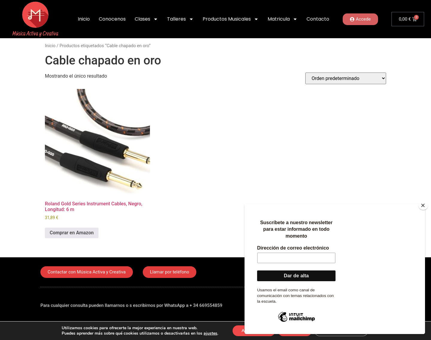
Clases (146, 19)
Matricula (283, 19)
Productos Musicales (231, 19)
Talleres (180, 19)
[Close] (423, 205)
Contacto (317, 19)
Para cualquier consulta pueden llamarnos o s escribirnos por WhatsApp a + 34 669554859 (131, 305)
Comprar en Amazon (72, 233)
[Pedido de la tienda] (345, 78)
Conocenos (112, 19)
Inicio (84, 19)
